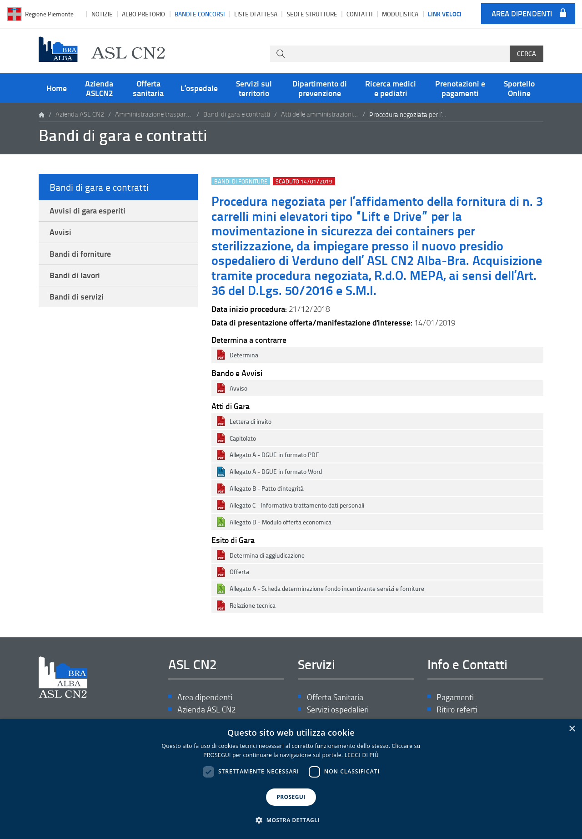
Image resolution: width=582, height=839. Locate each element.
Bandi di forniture (80, 255)
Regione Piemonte (49, 14)
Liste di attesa (255, 14)
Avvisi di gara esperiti (87, 211)
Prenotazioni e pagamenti (460, 87)
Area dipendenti (522, 14)
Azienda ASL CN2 (79, 114)
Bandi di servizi (77, 299)
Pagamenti (455, 697)
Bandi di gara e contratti (236, 114)
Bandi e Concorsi (200, 14)
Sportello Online (519, 87)
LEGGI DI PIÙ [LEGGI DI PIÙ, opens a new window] (362, 755)
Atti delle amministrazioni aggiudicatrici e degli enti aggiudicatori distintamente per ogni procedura (319, 114)
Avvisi (60, 233)
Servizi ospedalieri (338, 710)
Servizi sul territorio (254, 87)
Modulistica (400, 14)
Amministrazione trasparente (153, 114)
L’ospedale (199, 88)
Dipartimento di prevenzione (319, 87)
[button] (291, 820)
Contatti (359, 14)
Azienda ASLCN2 (99, 87)
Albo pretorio (143, 14)
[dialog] (291, 779)
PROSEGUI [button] (290, 797)
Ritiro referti (456, 710)
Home (56, 88)
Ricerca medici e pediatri (390, 87)
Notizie (102, 14)
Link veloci (445, 13)
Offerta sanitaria (148, 87)
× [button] (571, 729)
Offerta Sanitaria (335, 697)
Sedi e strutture (312, 14)
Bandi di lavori (75, 277)
